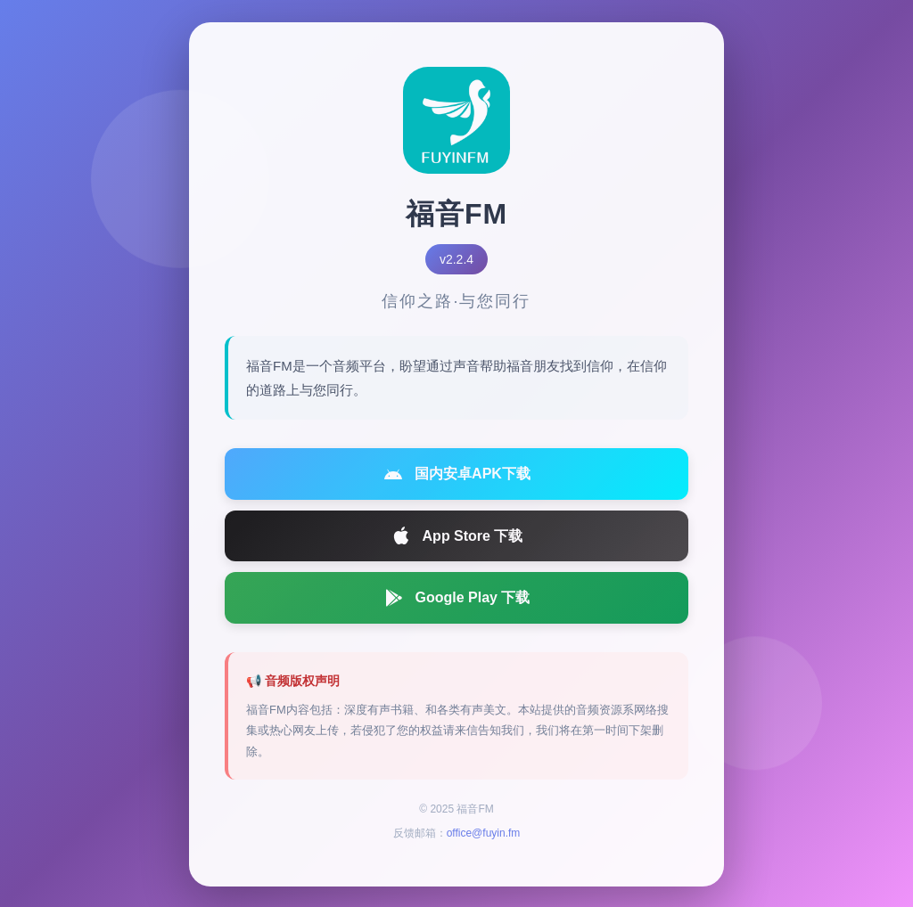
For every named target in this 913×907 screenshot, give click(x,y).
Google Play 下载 (457, 601)
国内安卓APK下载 (456, 477)
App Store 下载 (457, 540)
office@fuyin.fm (484, 837)
